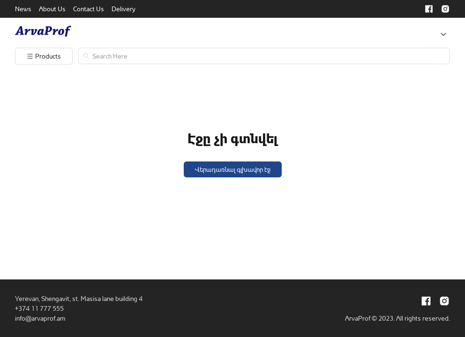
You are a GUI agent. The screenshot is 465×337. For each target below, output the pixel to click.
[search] (260, 56)
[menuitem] (23, 9)
